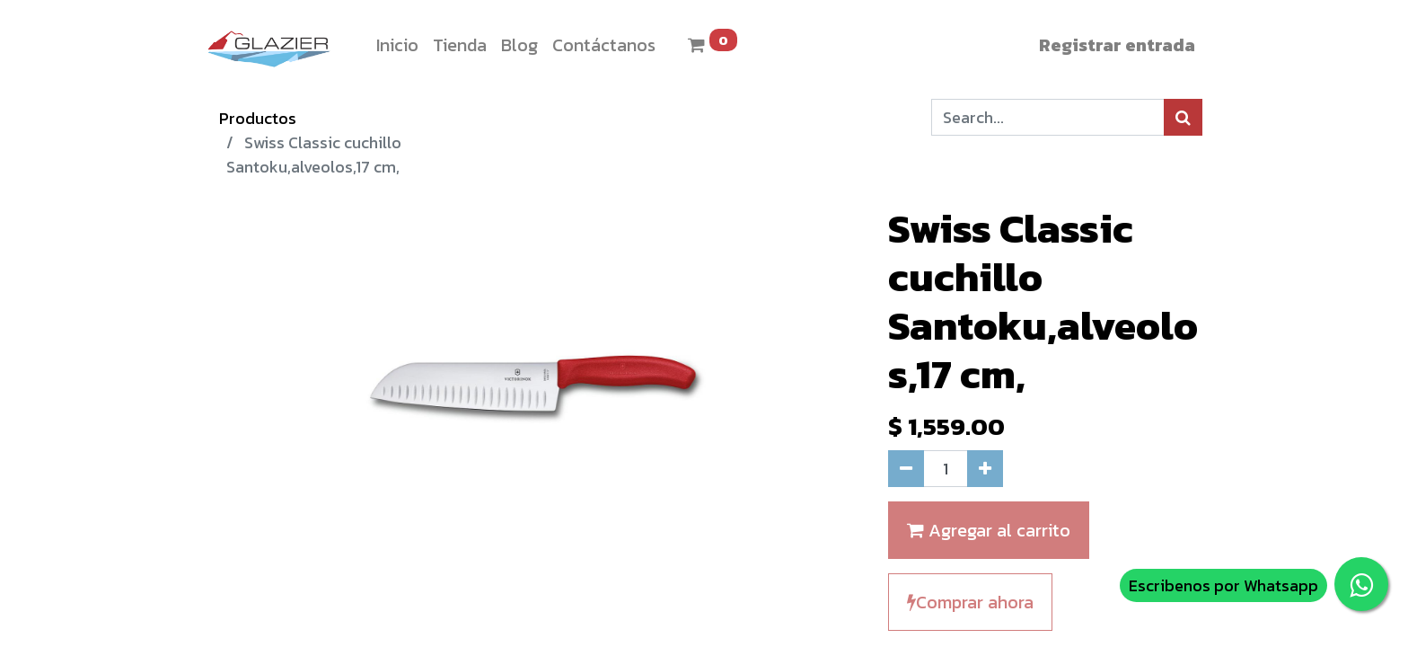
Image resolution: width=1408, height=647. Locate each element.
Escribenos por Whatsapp (1223, 585)
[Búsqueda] (1183, 117)
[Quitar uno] (906, 468)
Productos (257, 118)
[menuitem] (397, 45)
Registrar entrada (1117, 44)
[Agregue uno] (985, 468)
